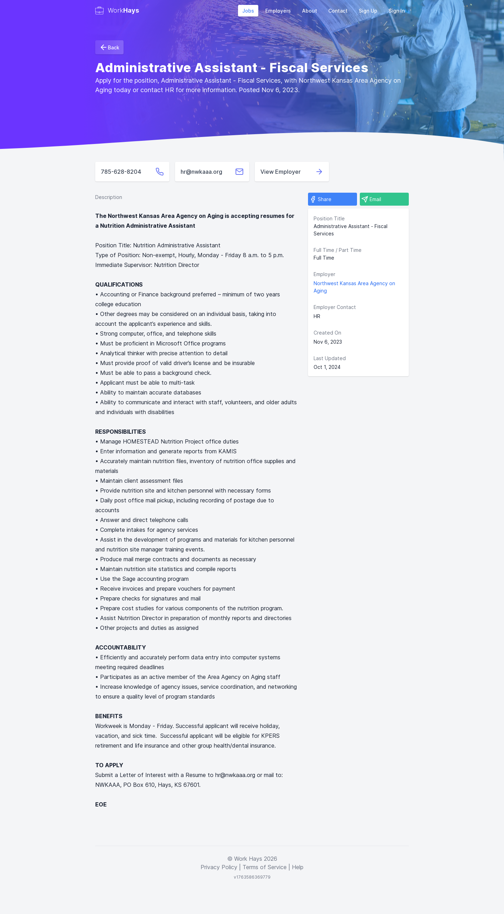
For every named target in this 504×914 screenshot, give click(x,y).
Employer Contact (335, 307)
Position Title (329, 218)
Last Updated (330, 358)
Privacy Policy (219, 867)
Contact (338, 11)
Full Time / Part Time (338, 250)
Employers (278, 11)
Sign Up (368, 11)
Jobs (248, 11)
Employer (324, 274)
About (309, 11)
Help (297, 867)
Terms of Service (265, 867)
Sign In (396, 11)
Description (108, 197)
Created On (327, 333)
